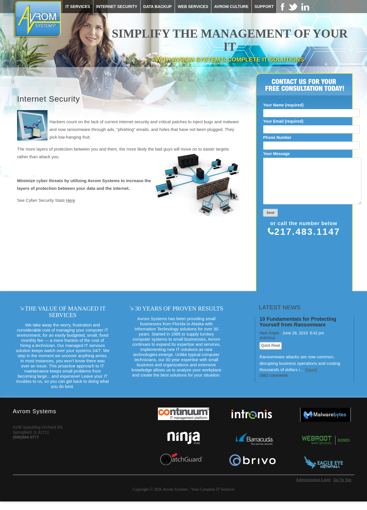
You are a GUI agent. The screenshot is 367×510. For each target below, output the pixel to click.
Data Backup (157, 6)
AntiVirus (267, 346)
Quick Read (270, 354)
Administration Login (313, 488)
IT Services (77, 6)
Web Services (193, 6)
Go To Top (342, 488)
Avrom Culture (231, 6)
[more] (311, 378)
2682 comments (273, 384)
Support (264, 6)
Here (70, 200)
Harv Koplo (269, 341)
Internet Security (116, 6)
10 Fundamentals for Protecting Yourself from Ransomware (297, 330)
